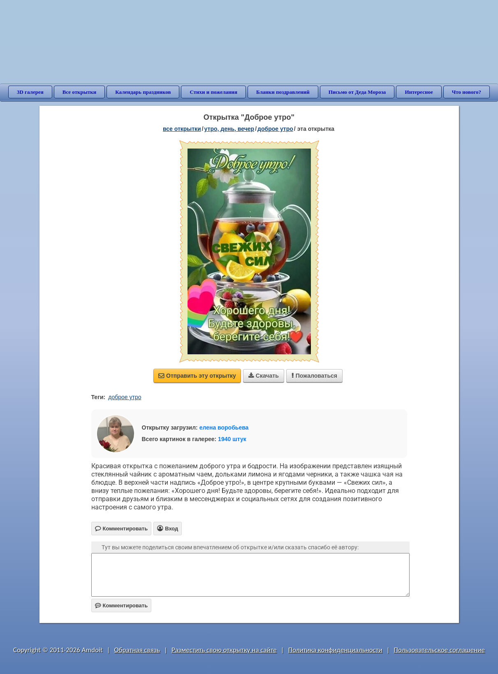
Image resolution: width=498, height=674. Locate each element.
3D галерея (30, 92)
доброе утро (275, 129)
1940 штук (232, 439)
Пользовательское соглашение (439, 650)
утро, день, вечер (229, 129)
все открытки (182, 129)
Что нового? (466, 92)
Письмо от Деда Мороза (357, 92)
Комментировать (121, 605)
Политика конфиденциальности (335, 650)
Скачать (263, 375)
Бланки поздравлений (283, 92)
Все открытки (80, 92)
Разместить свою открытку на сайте (224, 650)
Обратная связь (137, 650)
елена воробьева (224, 427)
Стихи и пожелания (213, 92)
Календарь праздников (143, 92)
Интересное (419, 92)
